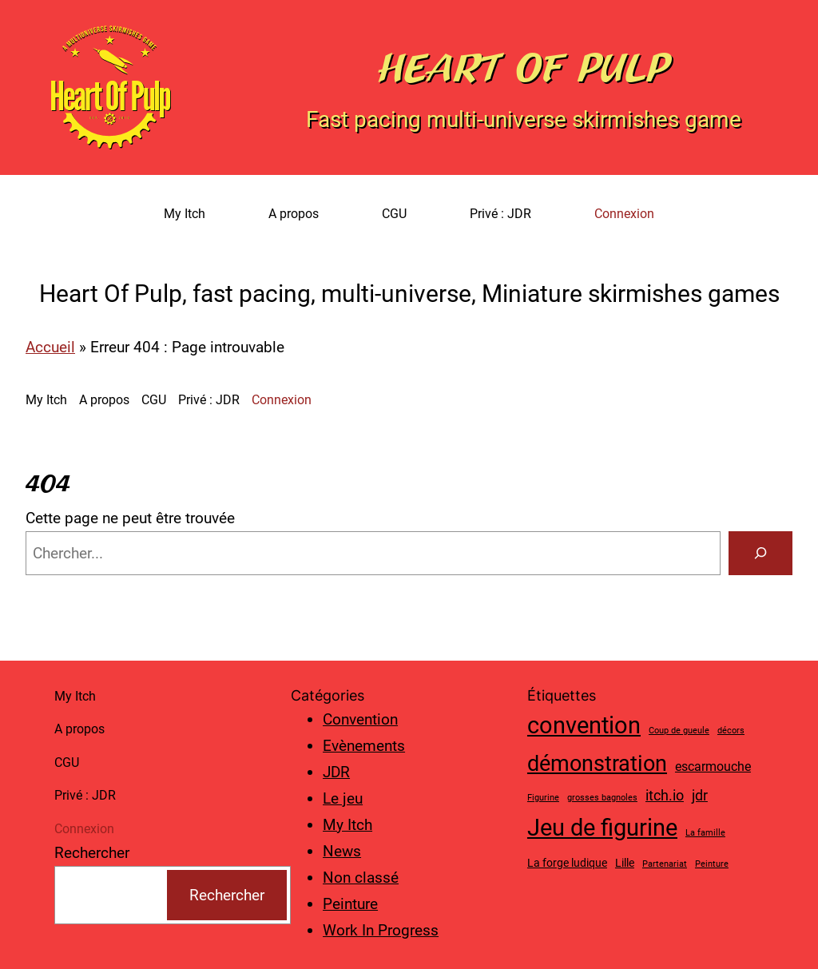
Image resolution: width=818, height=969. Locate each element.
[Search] (760, 552)
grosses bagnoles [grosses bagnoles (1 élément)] (602, 797)
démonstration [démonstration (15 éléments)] (597, 763)
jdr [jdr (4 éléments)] (700, 795)
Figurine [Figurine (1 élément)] (543, 797)
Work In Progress (381, 930)
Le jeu (343, 798)
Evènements (364, 746)
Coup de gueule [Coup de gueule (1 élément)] (679, 730)
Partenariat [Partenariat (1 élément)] (664, 864)
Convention (360, 719)
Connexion (624, 214)
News (342, 851)
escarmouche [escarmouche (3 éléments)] (713, 766)
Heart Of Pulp (523, 68)
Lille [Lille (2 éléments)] (624, 862)
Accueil (50, 347)
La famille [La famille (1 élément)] (705, 833)
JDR (336, 772)
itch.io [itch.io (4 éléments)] (664, 795)
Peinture (350, 904)
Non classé (361, 877)
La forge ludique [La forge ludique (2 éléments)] (567, 862)
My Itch (347, 825)
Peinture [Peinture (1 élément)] (712, 864)
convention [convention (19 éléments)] (584, 725)
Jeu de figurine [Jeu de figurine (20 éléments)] (602, 827)
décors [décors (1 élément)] (731, 730)
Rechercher (91, 853)
